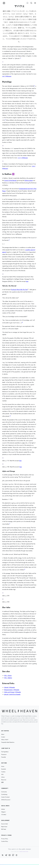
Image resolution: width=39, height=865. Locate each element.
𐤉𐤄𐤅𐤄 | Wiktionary (23, 158)
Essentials (3, 769)
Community (4, 792)
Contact (3, 737)
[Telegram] (6, 855)
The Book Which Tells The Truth (19, 289)
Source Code (4, 824)
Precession (3, 754)
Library (3, 777)
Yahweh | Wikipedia (9, 687)
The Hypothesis (4, 752)
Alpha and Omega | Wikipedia (12, 692)
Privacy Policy (4, 838)
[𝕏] (2, 855)
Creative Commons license (23, 851)
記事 (2, 782)
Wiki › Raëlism (8, 678)
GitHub (3, 809)
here (27, 281)
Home (2, 766)
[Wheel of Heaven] (4, 3)
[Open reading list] (27, 3)
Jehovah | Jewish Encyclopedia (12, 694)
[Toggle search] (31, 3)
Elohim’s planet (29, 180)
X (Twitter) (4, 814)
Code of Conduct (5, 797)
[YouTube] (9, 855)
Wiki (2, 774)
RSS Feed (3, 829)
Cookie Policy (4, 841)
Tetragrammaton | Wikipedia (11, 690)
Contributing (4, 794)
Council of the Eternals (10, 180)
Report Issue (4, 826)
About (2, 734)
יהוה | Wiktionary (6, 76)
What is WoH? (4, 739)
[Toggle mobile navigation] (35, 3)
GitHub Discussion (6, 799)
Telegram (3, 812)
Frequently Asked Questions (7, 742)
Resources (3, 780)
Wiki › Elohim (8, 675)
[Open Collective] (16, 855)
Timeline (3, 772)
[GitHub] (13, 855)
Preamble (3, 757)
